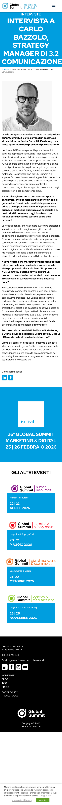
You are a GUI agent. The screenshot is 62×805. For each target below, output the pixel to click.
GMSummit (6, 69)
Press (5, 687)
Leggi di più (45, 795)
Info (4, 683)
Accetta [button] (42, 800)
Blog (5, 679)
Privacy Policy (10, 695)
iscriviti (28, 421)
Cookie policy (10, 692)
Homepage (8, 675)
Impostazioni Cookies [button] (21, 800)
